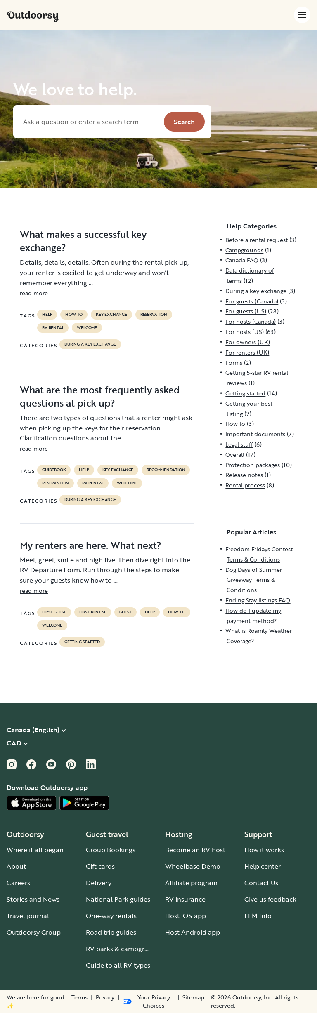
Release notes (244, 474)
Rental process (245, 485)
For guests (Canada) (251, 301)
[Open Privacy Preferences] (148, 1001)
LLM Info (258, 916)
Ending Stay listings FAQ (257, 600)
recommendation (166, 470)
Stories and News (33, 899)
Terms (79, 997)
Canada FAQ (241, 260)
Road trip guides (111, 932)
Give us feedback (270, 899)
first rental (92, 612)
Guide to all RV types (118, 965)
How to (74, 314)
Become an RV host (195, 850)
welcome (87, 327)
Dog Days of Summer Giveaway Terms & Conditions (253, 580)
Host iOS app (185, 916)
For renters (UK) (247, 352)
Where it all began (35, 850)
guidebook (54, 470)
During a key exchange (90, 344)
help (47, 314)
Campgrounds (244, 250)
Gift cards (100, 866)
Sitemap (193, 997)
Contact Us (261, 883)
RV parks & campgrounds (125, 949)
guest (125, 612)
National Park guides (118, 899)
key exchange (111, 314)
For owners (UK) (247, 342)
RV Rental (53, 327)
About (16, 866)
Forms (233, 362)
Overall (234, 454)
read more (34, 293)
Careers (18, 883)
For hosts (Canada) (250, 321)
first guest (54, 612)
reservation (153, 314)
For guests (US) (245, 311)
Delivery (98, 883)
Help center (262, 866)
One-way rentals (111, 916)
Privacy (105, 997)
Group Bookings (110, 850)
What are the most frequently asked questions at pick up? (100, 396)
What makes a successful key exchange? (83, 240)
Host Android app (192, 932)
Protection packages (252, 465)
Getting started (82, 641)
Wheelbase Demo (192, 866)
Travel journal (28, 916)
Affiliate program (191, 883)
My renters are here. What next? (90, 545)
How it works (264, 850)
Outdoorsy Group (34, 932)
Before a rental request (256, 239)
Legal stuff (239, 444)
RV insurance (185, 899)
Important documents (255, 434)
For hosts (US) (244, 331)
